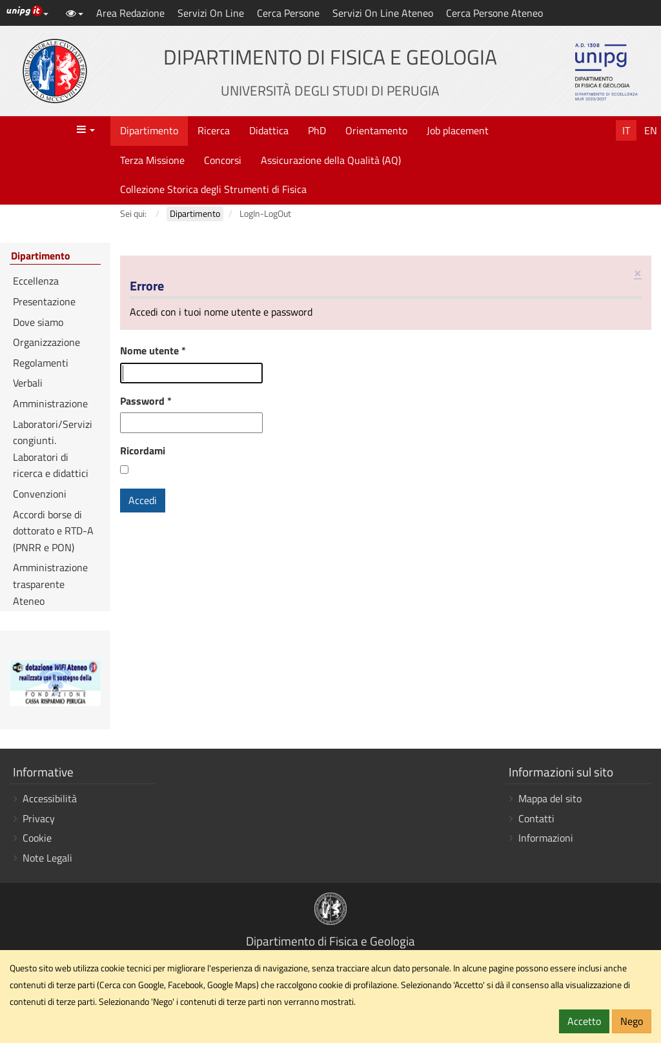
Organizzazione (46, 342)
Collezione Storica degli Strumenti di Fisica (213, 189)
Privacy (39, 818)
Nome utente (153, 350)
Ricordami (142, 450)
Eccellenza (36, 281)
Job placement (458, 130)
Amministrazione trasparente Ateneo (50, 584)
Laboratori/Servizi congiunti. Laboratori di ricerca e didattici (52, 448)
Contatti (536, 818)
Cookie (37, 838)
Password (146, 401)
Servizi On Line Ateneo (382, 13)
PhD (317, 130)
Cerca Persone (288, 13)
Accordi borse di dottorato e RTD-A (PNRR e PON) (53, 531)
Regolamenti (40, 362)
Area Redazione (130, 13)
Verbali (28, 382)
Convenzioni (39, 493)
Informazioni (545, 838)
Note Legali (47, 858)
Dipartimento (149, 130)
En (650, 130)
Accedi (142, 500)
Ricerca (214, 130)
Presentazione (44, 301)
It (626, 130)
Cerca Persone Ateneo (494, 13)
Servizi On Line (211, 13)
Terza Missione (152, 160)
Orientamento (376, 130)
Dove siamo (38, 322)
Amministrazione (50, 403)
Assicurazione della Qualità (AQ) (331, 160)
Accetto (584, 1021)
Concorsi (222, 160)
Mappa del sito (550, 798)
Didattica (269, 130)
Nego (631, 1021)
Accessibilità (50, 798)
